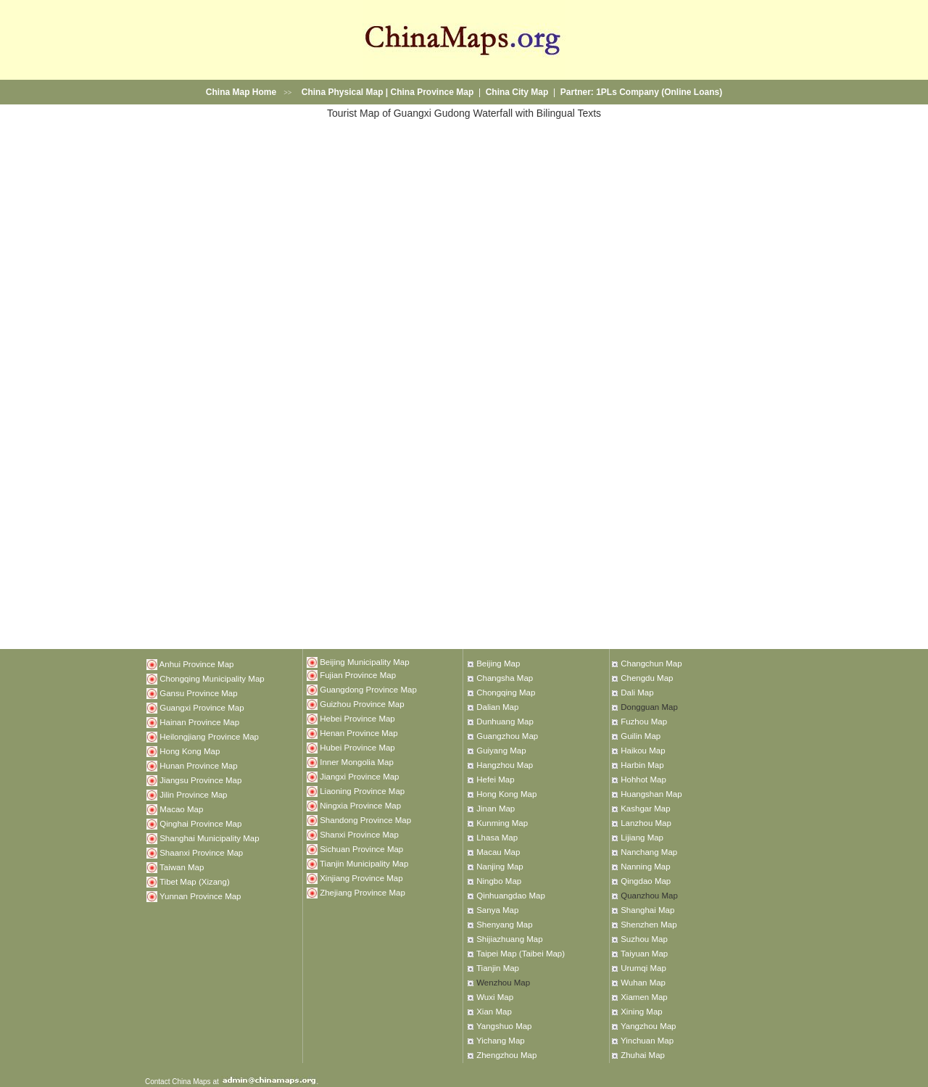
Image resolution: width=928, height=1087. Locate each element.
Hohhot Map (643, 779)
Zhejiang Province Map (362, 892)
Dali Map (637, 692)
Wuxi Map (494, 997)
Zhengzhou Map (506, 1055)
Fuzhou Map (644, 721)
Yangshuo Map (504, 1026)
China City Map (517, 92)
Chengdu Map (647, 678)
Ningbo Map (498, 881)
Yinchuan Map (647, 1040)
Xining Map (642, 1011)
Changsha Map (504, 678)
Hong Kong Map (190, 750)
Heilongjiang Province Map (209, 736)
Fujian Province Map (358, 674)
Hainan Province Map (199, 721)
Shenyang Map (504, 924)
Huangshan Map (651, 794)
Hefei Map (495, 779)
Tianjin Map (497, 968)
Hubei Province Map (357, 747)
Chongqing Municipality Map (212, 678)
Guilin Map (640, 736)
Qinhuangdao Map (510, 895)
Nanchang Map (649, 852)
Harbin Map (642, 765)
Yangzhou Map (648, 1026)
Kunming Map (502, 823)
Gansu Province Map (198, 692)
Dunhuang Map (505, 721)
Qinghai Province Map (200, 823)
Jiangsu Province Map (200, 779)
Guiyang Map (501, 750)
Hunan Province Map (198, 765)
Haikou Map (643, 750)
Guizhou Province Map (362, 703)
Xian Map (494, 1011)
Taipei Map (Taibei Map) (520, 953)
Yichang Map (500, 1040)
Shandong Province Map (365, 819)
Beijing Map (498, 663)
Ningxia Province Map (360, 805)
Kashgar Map (645, 808)
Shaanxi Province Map (201, 852)
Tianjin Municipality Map (364, 863)
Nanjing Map (499, 866)
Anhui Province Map (197, 663)
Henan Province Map (358, 732)
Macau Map (498, 852)
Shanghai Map (647, 910)
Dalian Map (497, 707)
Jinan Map (495, 808)
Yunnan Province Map (200, 895)
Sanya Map (497, 910)
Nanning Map (645, 866)
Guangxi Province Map (202, 707)
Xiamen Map (644, 997)
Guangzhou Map (507, 736)
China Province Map (432, 92)
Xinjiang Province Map (361, 877)
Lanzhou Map (646, 823)
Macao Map (181, 808)
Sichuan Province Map (361, 848)
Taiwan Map (182, 866)
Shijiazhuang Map (509, 939)
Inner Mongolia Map (357, 761)
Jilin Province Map (193, 794)
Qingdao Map (646, 881)
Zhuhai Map (643, 1055)
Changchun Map (651, 663)
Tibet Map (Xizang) (195, 881)
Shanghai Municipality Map (209, 837)
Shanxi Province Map (359, 834)
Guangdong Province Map (368, 689)
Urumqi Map (643, 968)
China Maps (191, 1082)
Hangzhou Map (504, 765)
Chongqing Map (505, 692)
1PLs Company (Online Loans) (659, 92)
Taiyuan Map (644, 953)
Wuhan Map (643, 982)
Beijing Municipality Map (364, 662)
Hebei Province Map (357, 718)
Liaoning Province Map (362, 790)
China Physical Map (343, 92)
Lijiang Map (642, 837)
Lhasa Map (497, 837)
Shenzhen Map (648, 924)
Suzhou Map (644, 939)
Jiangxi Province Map (359, 776)
